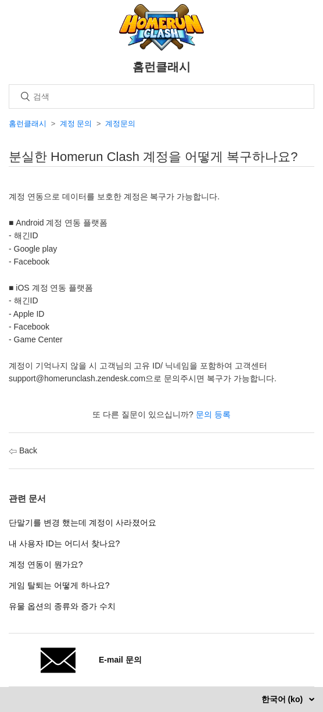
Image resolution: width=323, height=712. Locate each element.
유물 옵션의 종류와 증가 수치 (62, 606)
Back (23, 450)
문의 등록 (213, 414)
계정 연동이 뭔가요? (46, 564)
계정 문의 (76, 123)
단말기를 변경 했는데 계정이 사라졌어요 (82, 522)
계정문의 (120, 123)
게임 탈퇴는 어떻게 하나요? (59, 585)
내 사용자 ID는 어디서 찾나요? (64, 543)
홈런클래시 (27, 123)
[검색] (161, 96)
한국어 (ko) (283, 699)
